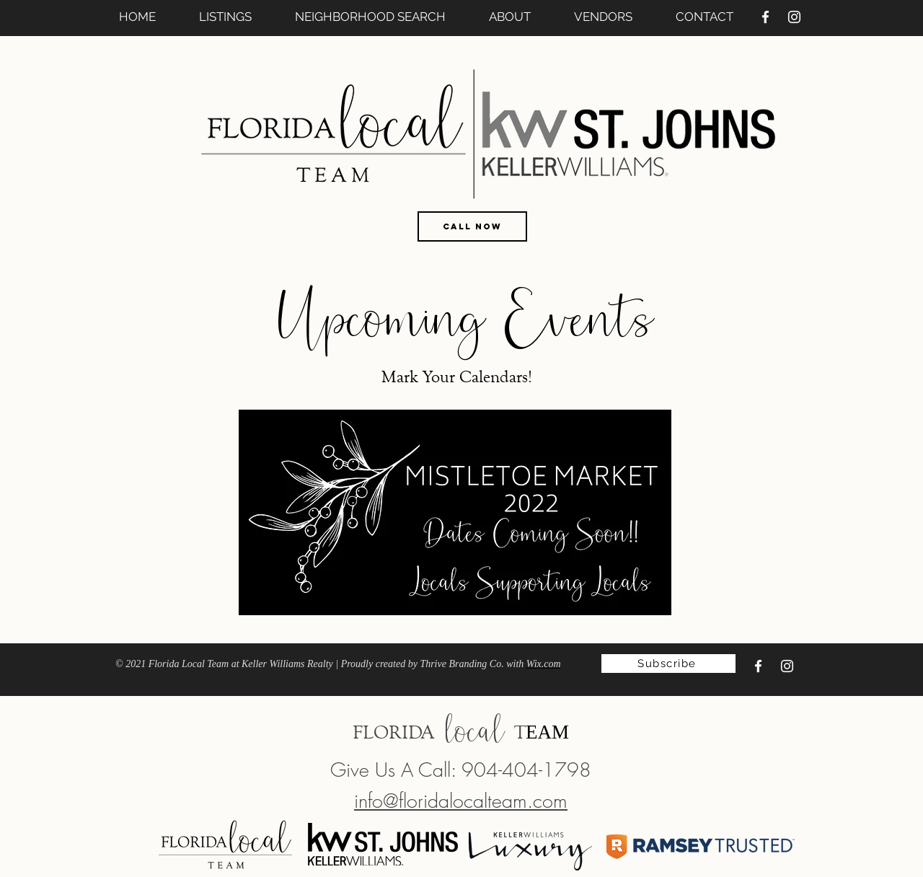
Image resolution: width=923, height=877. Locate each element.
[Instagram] (794, 17)
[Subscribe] (668, 663)
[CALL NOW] (472, 226)
